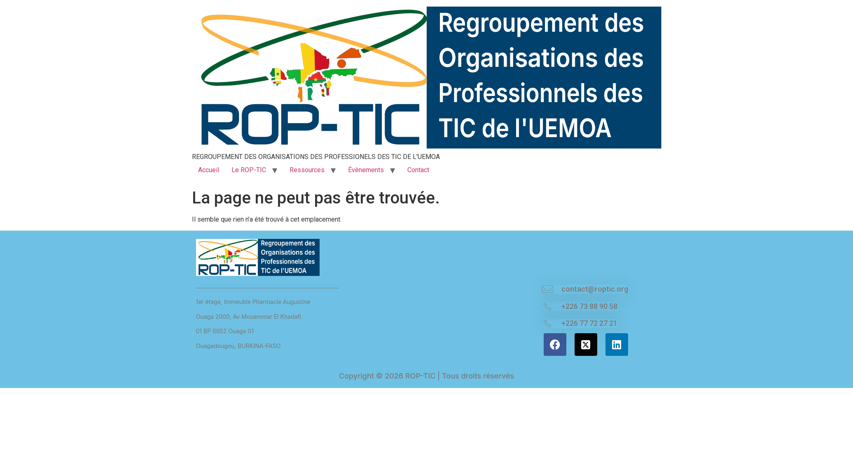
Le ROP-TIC (248, 170)
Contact (418, 170)
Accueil (208, 170)
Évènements (366, 170)
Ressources (307, 170)
